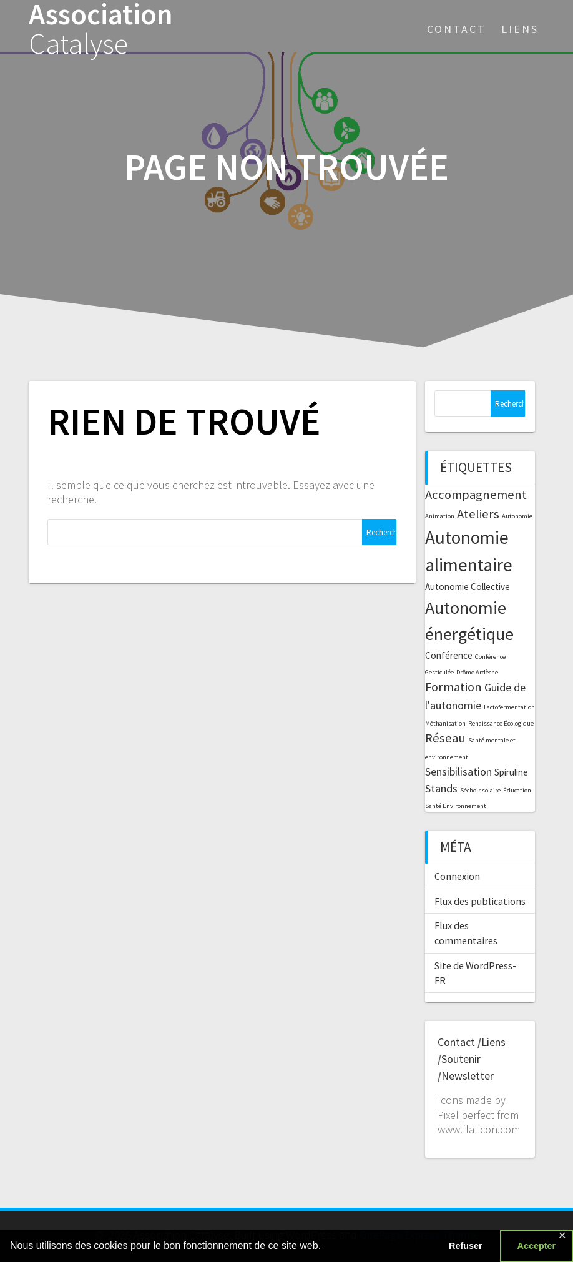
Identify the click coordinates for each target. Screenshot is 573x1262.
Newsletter (467, 1075)
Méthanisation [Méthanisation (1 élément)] (445, 723)
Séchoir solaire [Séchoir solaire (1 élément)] (480, 790)
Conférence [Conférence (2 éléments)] (449, 655)
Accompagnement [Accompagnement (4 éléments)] (476, 494)
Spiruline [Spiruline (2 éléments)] (511, 772)
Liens (520, 29)
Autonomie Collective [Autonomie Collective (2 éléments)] (467, 587)
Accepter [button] (536, 1246)
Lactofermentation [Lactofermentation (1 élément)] (509, 707)
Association (101, 29)
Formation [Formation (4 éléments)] (453, 687)
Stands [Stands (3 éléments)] (441, 788)
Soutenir (461, 1059)
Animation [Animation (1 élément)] (439, 516)
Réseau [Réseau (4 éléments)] (445, 738)
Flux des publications (480, 901)
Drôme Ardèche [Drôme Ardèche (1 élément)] (477, 672)
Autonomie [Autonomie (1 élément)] (517, 516)
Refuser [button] (465, 1246)
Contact (456, 29)
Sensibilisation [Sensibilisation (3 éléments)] (458, 771)
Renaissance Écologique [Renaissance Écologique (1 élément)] (501, 723)
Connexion (457, 876)
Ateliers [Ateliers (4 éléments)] (478, 514)
